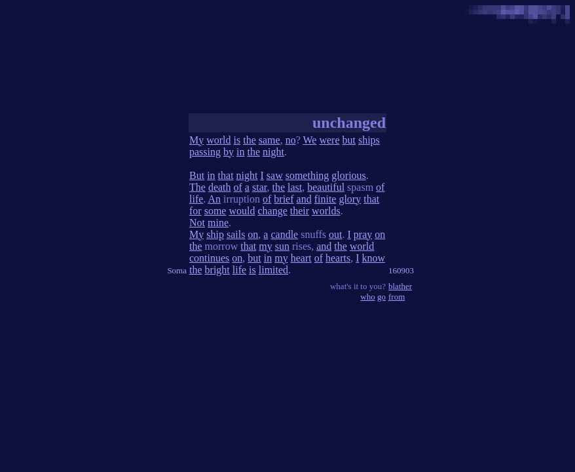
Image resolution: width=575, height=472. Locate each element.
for (195, 210)
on (253, 234)
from (396, 297)
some (215, 210)
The (197, 187)
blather (400, 286)
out (335, 234)
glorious (348, 175)
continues (209, 258)
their (299, 210)
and (304, 199)
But (196, 175)
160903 (401, 270)
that (226, 175)
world (218, 140)
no (291, 140)
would (242, 210)
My (196, 140)
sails (236, 234)
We (309, 140)
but (348, 140)
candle (284, 234)
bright (217, 269)
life (196, 199)
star (259, 187)
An (214, 199)
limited (273, 269)
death (219, 187)
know (374, 258)
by (228, 151)
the (249, 140)
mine (218, 222)
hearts (337, 258)
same (269, 140)
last (295, 187)
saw (275, 175)
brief (283, 199)
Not (197, 222)
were (329, 140)
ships (369, 140)
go (381, 297)
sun (282, 246)
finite (325, 199)
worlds (326, 210)
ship (215, 234)
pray (363, 234)
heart (301, 258)
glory (350, 199)
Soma (177, 270)
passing (205, 151)
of (238, 187)
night (273, 151)
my (265, 246)
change (272, 210)
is (237, 140)
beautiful (325, 187)
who (367, 297)
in (240, 151)
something (307, 175)
